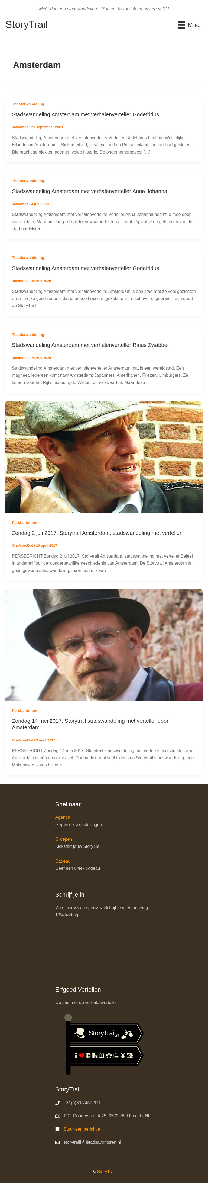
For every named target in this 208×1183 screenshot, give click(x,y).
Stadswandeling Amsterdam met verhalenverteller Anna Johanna (89, 191)
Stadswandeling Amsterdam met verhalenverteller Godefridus (85, 114)
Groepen (63, 839)
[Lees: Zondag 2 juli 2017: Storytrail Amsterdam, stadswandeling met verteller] (104, 456)
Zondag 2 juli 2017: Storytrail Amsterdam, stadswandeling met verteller (96, 533)
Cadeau (62, 861)
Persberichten (24, 522)
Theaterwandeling (28, 104)
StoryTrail (106, 1171)
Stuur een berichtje (82, 1129)
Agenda (62, 817)
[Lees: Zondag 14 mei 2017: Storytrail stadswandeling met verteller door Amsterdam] (104, 644)
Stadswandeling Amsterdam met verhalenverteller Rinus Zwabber (90, 345)
